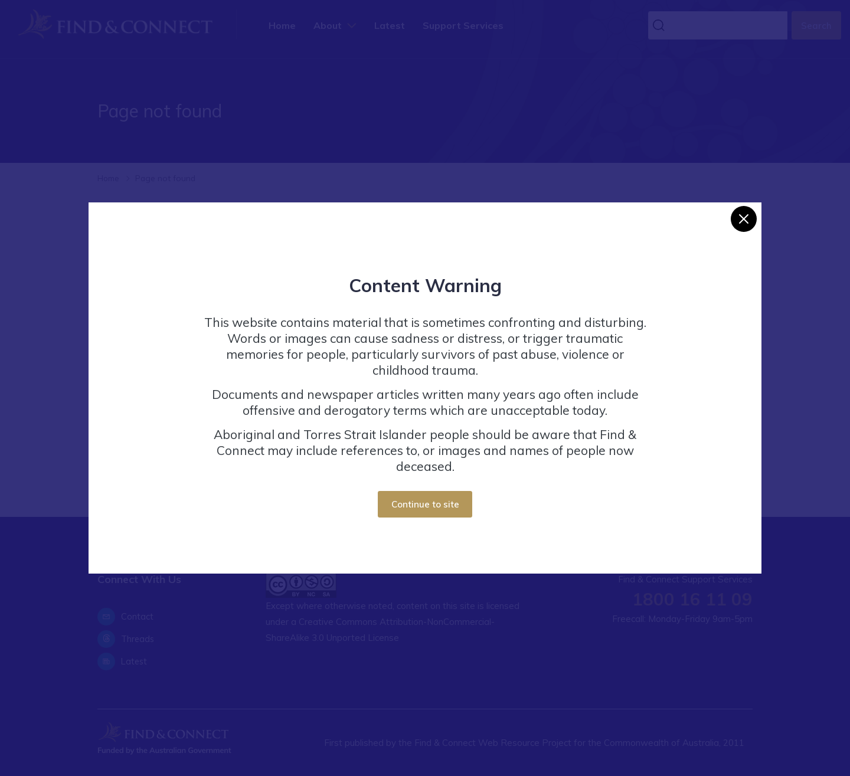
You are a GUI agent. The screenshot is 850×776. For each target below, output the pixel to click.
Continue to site (425, 504)
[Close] (744, 219)
